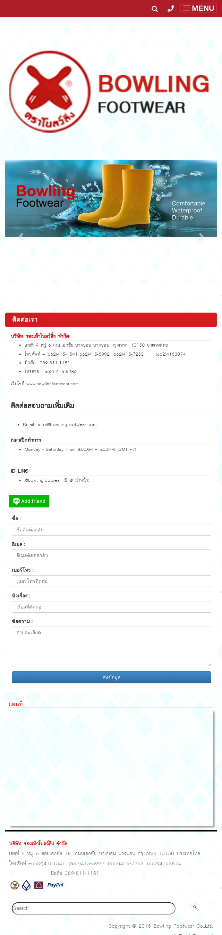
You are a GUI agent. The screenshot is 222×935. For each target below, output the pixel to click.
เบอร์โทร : (23, 570)
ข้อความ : (22, 621)
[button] (21, 233)
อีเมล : (19, 544)
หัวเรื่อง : (21, 595)
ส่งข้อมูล (112, 677)
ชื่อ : (16, 518)
